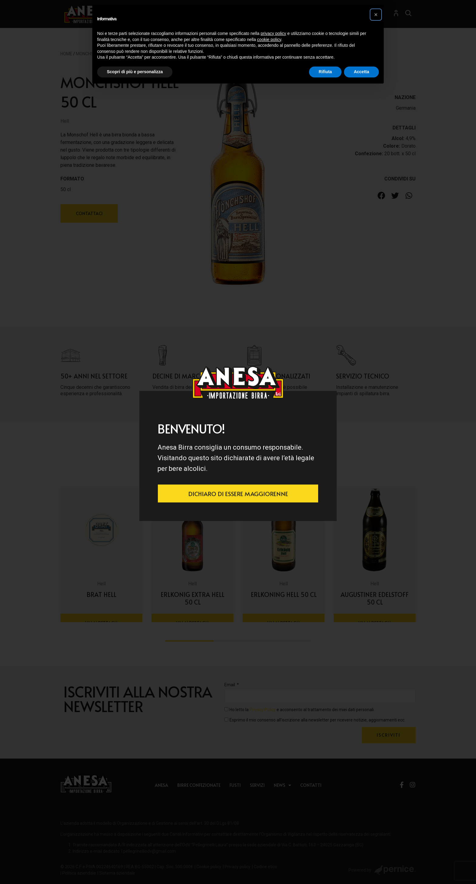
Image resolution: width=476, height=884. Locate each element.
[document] (238, 442)
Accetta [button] (361, 71)
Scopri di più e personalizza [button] (135, 71)
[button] (376, 14)
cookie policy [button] (269, 39)
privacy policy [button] (273, 33)
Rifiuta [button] (325, 71)
